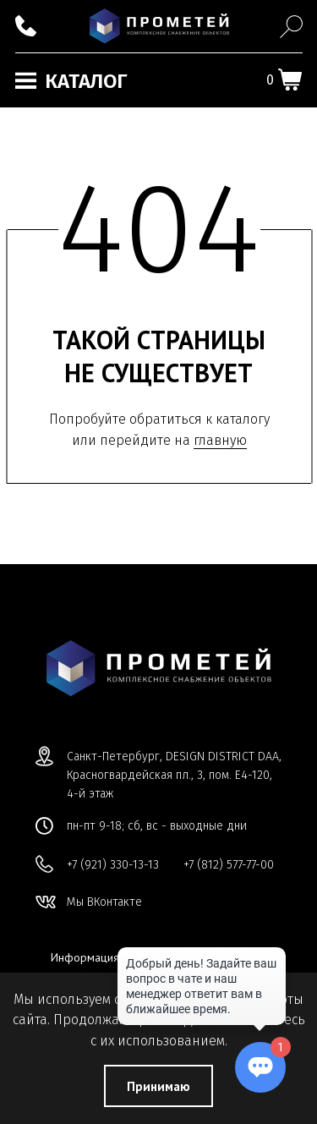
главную (220, 440)
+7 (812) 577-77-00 (228, 865)
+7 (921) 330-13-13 (113, 865)
